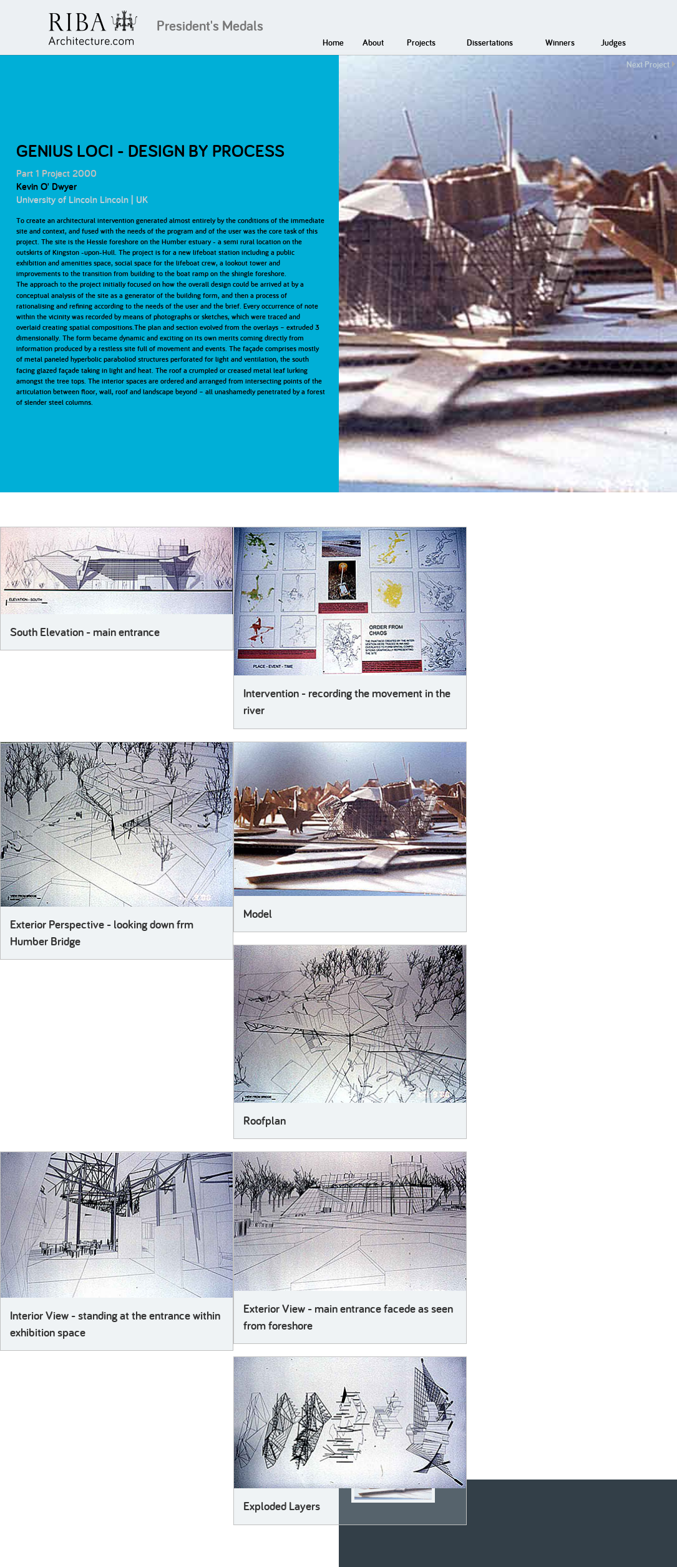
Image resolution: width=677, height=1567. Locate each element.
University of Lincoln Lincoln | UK (82, 199)
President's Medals (210, 25)
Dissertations (490, 42)
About (373, 42)
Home (333, 42)
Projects (421, 42)
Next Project (648, 64)
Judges (613, 42)
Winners (560, 42)
